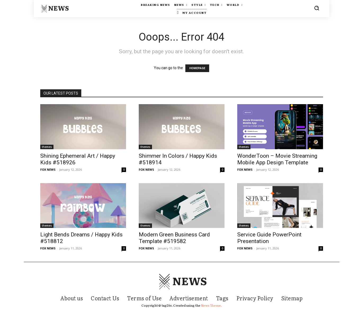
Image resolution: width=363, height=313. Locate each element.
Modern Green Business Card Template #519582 (174, 237)
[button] (316, 8)
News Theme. (211, 305)
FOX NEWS (48, 169)
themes (47, 147)
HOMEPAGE (197, 68)
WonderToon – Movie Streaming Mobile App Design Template (277, 159)
